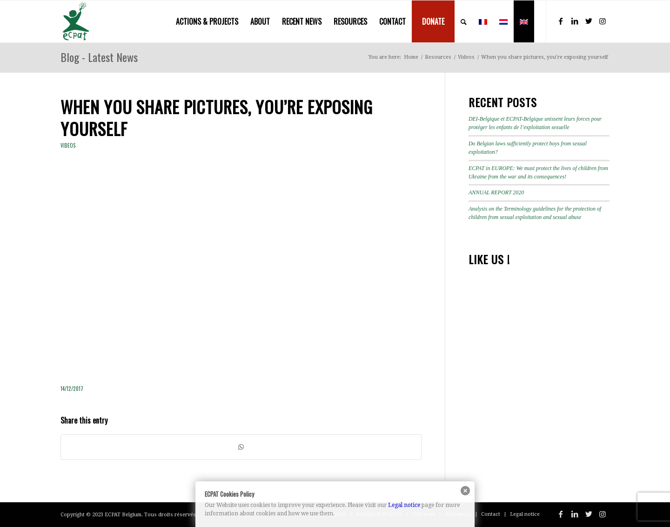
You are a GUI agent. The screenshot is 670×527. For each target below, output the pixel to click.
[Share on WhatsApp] (241, 447)
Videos (68, 145)
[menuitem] (207, 21)
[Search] (464, 21)
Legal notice (404, 505)
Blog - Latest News (99, 56)
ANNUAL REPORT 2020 (496, 192)
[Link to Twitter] (589, 21)
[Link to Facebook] (561, 21)
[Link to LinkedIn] (575, 21)
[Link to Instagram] (603, 21)
